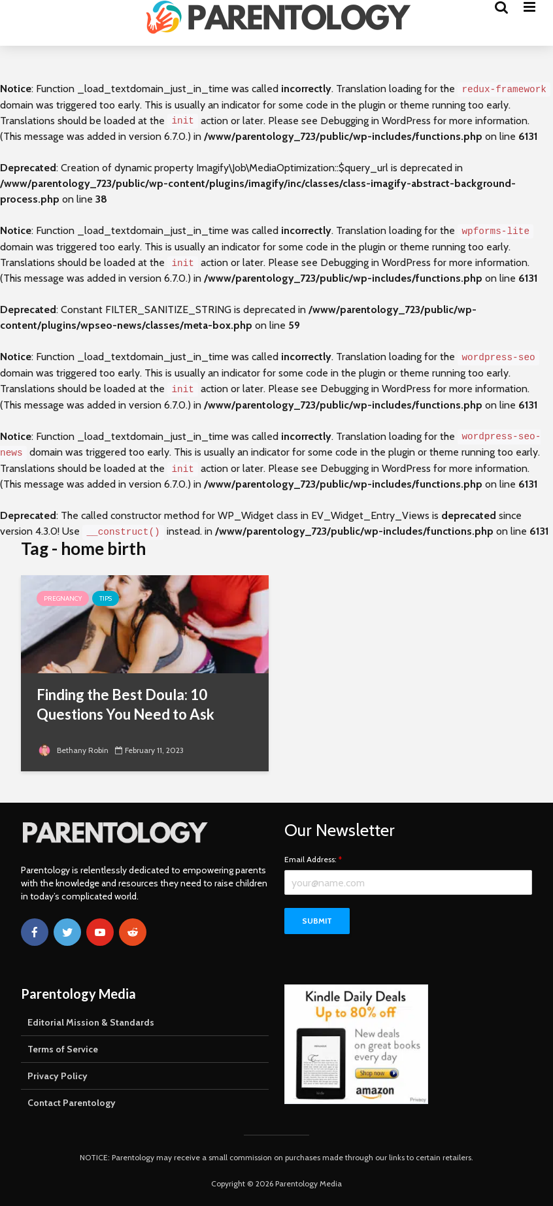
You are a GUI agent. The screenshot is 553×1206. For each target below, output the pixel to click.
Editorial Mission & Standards (90, 1022)
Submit (317, 921)
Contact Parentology (71, 1103)
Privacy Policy (57, 1076)
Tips (105, 598)
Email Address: (313, 859)
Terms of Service (62, 1049)
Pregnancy (63, 598)
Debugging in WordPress (375, 120)
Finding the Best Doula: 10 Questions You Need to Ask (125, 704)
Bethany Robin (73, 750)
